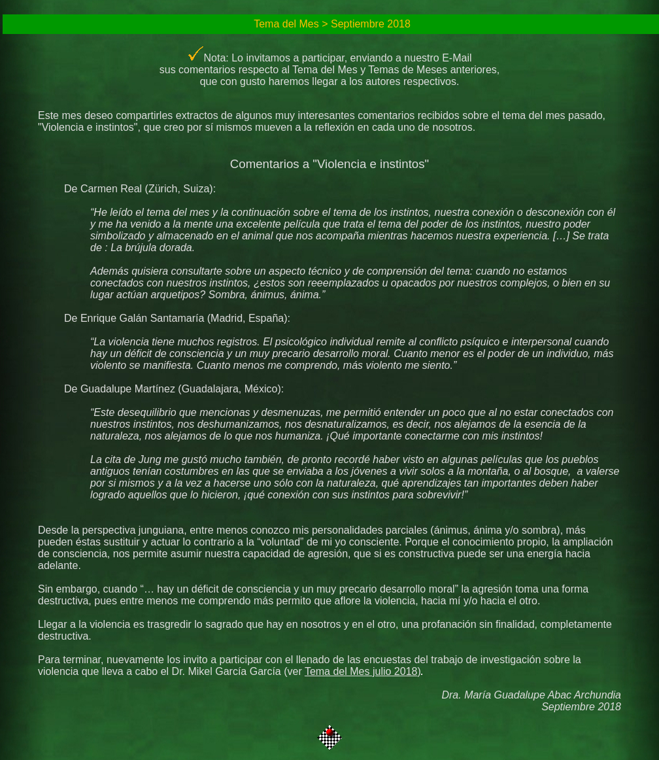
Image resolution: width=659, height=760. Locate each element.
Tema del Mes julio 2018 (361, 671)
